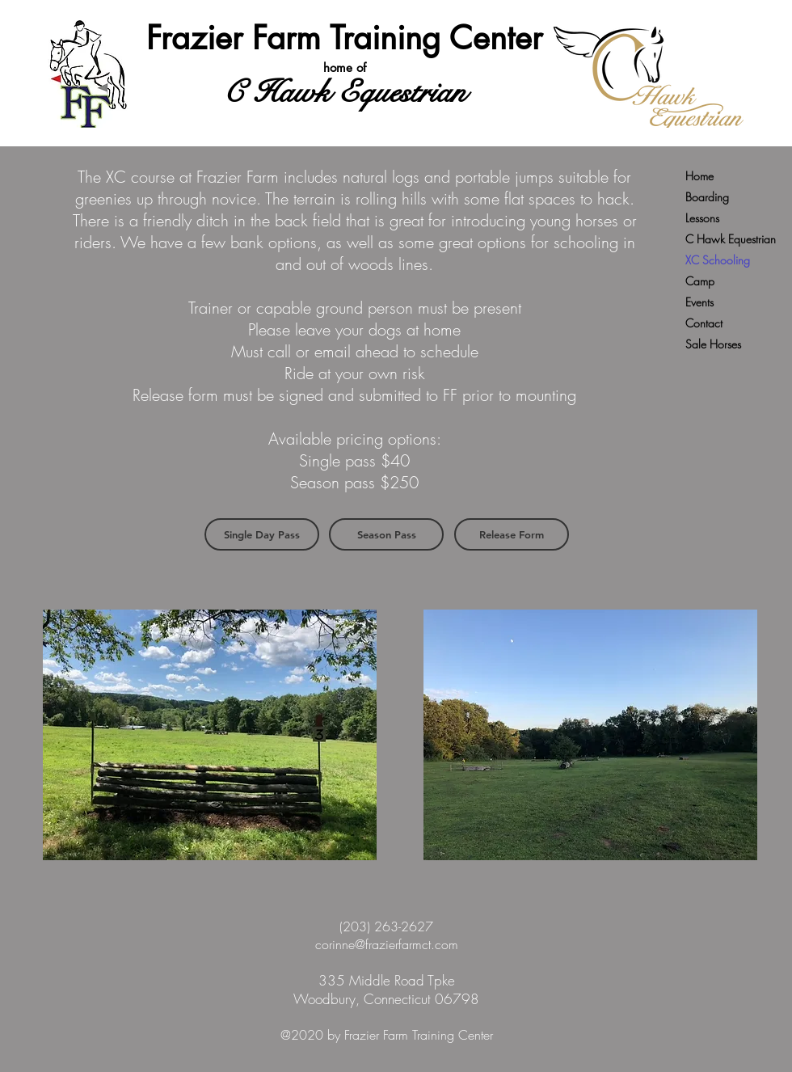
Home (699, 176)
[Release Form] (511, 534)
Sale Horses (713, 344)
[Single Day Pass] (261, 534)
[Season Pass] (386, 534)
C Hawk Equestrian (730, 239)
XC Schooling (717, 260)
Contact (703, 323)
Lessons (702, 218)
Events (699, 302)
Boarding (707, 197)
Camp (699, 281)
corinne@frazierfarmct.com (386, 944)
